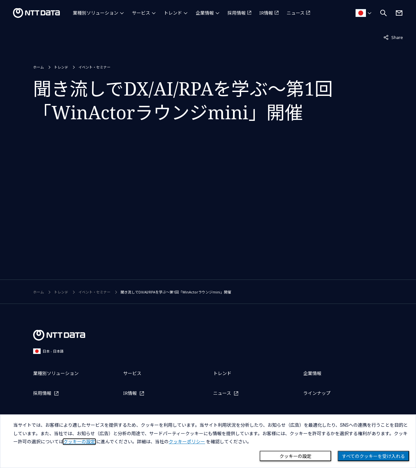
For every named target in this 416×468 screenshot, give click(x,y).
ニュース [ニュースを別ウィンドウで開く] (296, 13)
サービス (141, 13)
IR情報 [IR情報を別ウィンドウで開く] (266, 13)
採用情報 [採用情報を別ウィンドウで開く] (237, 13)
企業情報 (205, 13)
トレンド (173, 13)
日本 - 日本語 (48, 351)
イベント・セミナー (94, 67)
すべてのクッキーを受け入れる (373, 456)
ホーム (38, 67)
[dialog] (208, 441)
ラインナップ (317, 393)
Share (393, 37)
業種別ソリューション (95, 13)
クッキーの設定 (295, 456)
